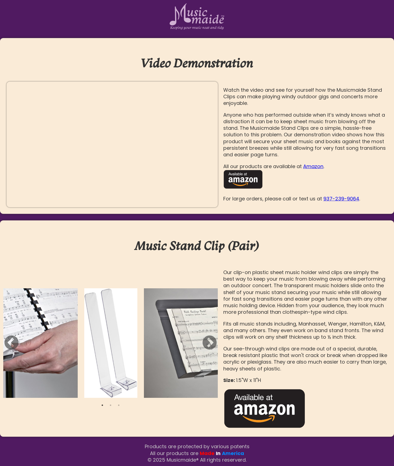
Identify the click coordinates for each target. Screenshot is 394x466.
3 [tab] (118, 405)
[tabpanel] (111, 343)
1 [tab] (102, 405)
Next (209, 343)
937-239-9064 (341, 198)
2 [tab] (110, 405)
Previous (11, 343)
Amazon (313, 166)
